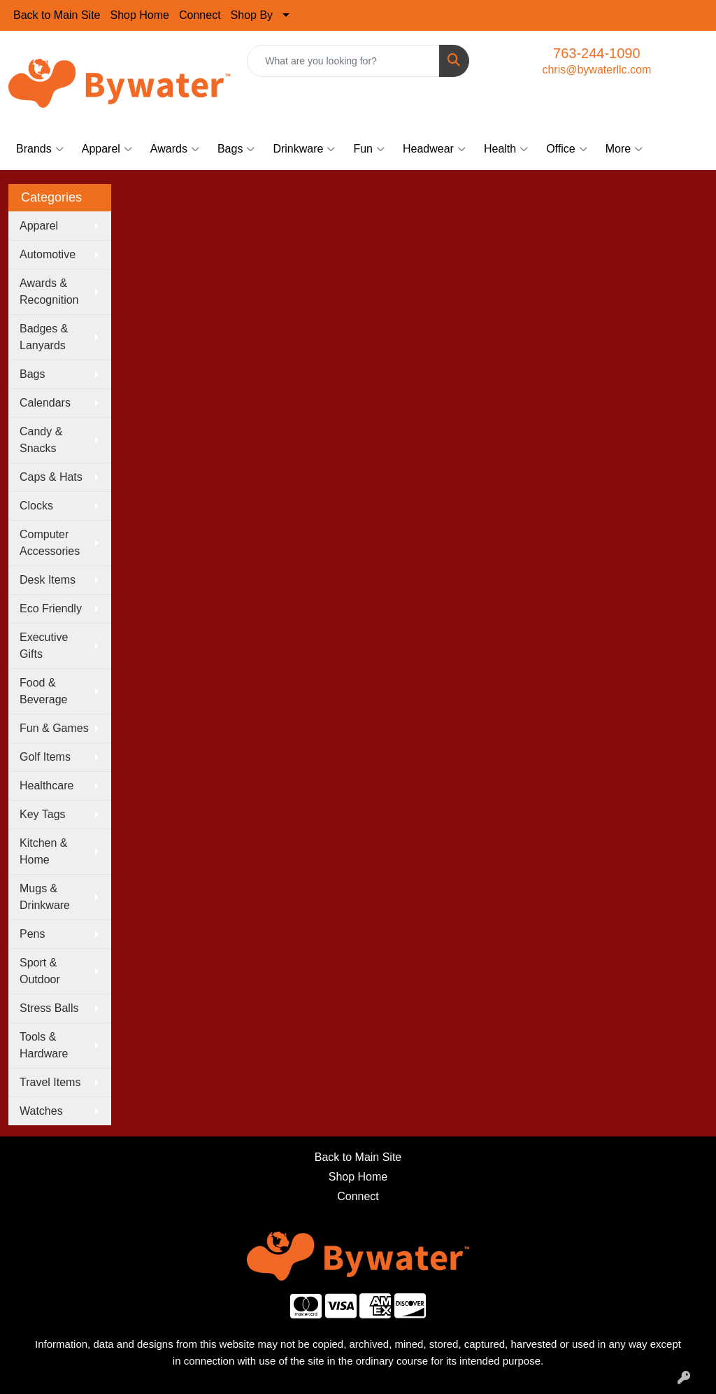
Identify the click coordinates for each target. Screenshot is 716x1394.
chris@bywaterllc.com (596, 70)
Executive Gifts (44, 645)
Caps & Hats (51, 477)
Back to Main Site (57, 15)
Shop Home (140, 15)
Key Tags (43, 814)
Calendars (45, 403)
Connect (200, 15)
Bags (236, 149)
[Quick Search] (343, 61)
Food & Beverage (44, 691)
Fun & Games (54, 728)
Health (506, 149)
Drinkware (304, 149)
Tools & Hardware (44, 1045)
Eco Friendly (51, 608)
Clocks (36, 506)
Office (566, 149)
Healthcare (46, 785)
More (624, 149)
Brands (40, 149)
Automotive (48, 254)
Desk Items (48, 580)
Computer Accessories (50, 542)
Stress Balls (49, 1008)
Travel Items (50, 1082)
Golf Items (45, 757)
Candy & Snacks (41, 439)
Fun (369, 149)
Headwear (434, 149)
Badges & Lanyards (44, 337)
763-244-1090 (596, 53)
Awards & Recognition (49, 291)
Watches (41, 1111)
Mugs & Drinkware (45, 896)
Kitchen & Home (43, 851)
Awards (174, 149)
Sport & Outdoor (40, 971)
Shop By (252, 15)
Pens (32, 934)
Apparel (107, 149)
